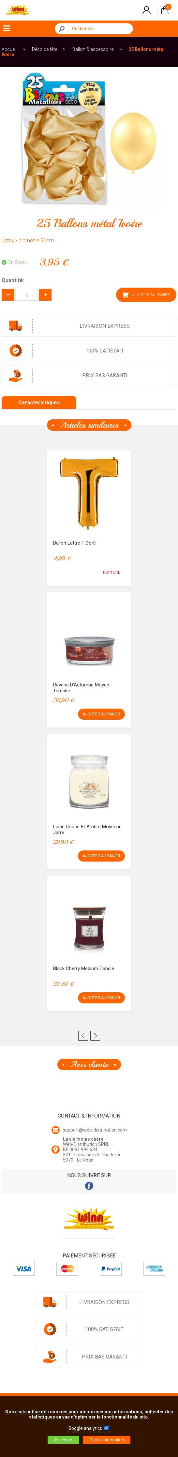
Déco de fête (44, 49)
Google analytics (85, 1428)
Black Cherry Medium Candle (83, 968)
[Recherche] (98, 28)
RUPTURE (111, 572)
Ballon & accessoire (92, 49)
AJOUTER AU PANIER (146, 295)
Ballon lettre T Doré (74, 543)
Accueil (9, 49)
